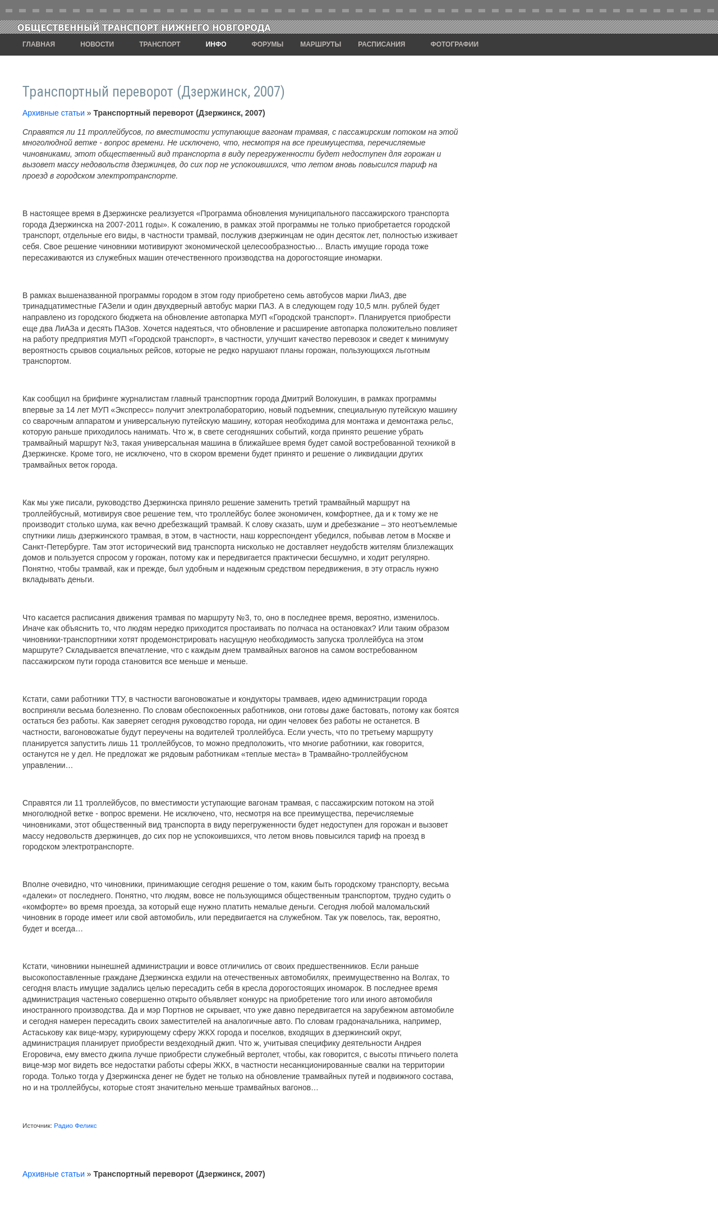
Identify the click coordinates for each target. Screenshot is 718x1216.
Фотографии (455, 44)
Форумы (268, 44)
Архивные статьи (53, 112)
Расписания (381, 44)
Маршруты (320, 44)
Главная (38, 44)
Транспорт (159, 44)
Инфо (216, 44)
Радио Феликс (75, 1125)
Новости (97, 44)
